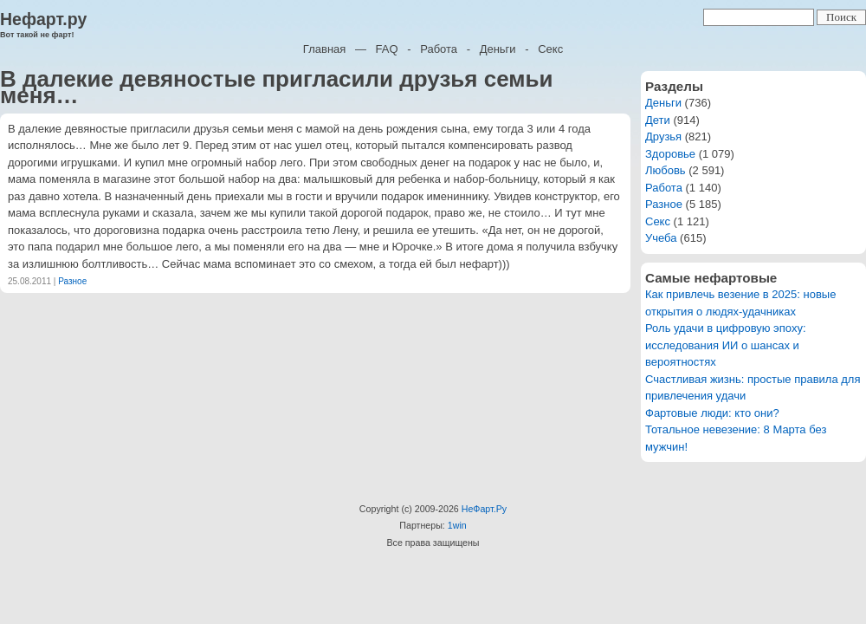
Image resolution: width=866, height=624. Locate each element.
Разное (72, 281)
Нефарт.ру (43, 19)
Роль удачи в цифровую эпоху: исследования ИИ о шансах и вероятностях (725, 345)
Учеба (661, 237)
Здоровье (670, 153)
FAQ (387, 48)
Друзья (663, 136)
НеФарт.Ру (484, 509)
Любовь (665, 170)
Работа (438, 48)
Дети (657, 120)
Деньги (498, 48)
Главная (324, 48)
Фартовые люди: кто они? (712, 412)
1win (457, 525)
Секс (550, 48)
